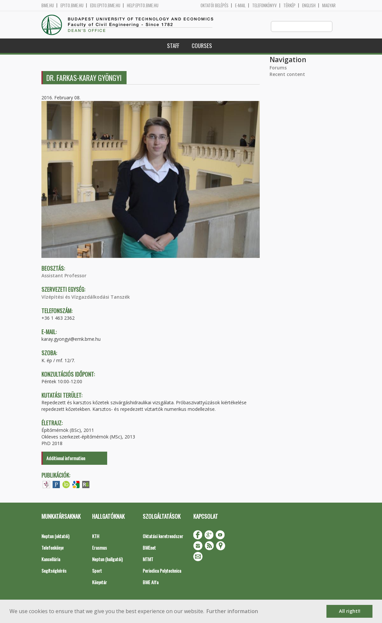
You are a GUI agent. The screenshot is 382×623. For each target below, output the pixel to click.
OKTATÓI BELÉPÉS (214, 5)
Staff (173, 46)
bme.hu (47, 5)
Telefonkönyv (264, 5)
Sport (97, 570)
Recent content (287, 74)
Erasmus (99, 547)
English (309, 5)
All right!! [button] (349, 611)
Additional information (65, 458)
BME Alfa (150, 582)
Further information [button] (232, 611)
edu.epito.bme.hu (105, 5)
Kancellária (50, 559)
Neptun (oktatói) (55, 536)
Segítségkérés (53, 570)
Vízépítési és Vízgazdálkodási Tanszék (85, 297)
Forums (278, 68)
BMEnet (149, 547)
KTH (95, 536)
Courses (202, 46)
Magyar (329, 5)
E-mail (240, 5)
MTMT (148, 559)
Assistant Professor (63, 276)
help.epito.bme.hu (142, 5)
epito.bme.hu (72, 5)
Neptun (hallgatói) (107, 559)
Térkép (289, 5)
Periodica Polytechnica (162, 570)
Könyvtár (99, 582)
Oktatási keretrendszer (163, 536)
